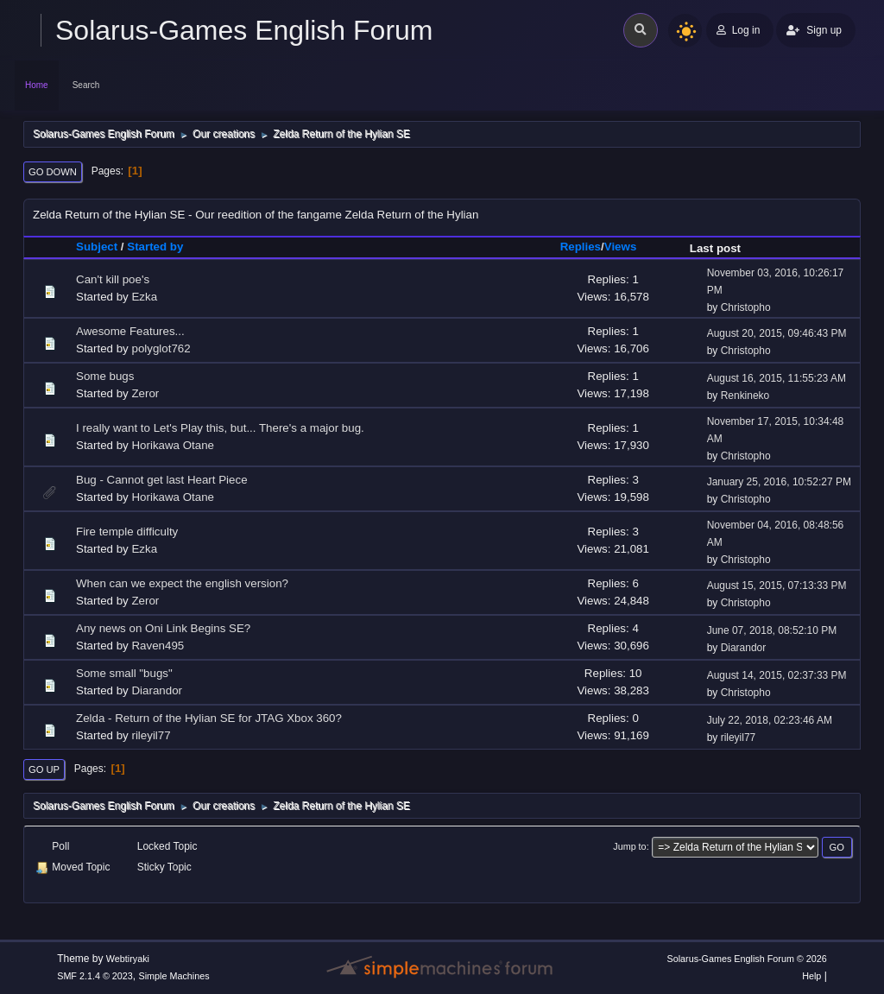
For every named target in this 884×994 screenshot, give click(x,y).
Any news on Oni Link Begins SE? (163, 628)
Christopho (746, 307)
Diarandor (744, 648)
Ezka (144, 296)
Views (628, 246)
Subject (96, 246)
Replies (580, 246)
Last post (715, 248)
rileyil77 (150, 735)
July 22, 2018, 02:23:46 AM (769, 720)
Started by (155, 246)
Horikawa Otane (172, 445)
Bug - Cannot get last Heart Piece (162, 479)
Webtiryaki (127, 958)
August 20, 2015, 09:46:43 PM (777, 333)
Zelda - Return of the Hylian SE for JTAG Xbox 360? (209, 718)
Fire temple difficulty (127, 531)
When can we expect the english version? (182, 583)
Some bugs (105, 376)
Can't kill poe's (112, 279)
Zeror (145, 393)
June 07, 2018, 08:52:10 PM (772, 630)
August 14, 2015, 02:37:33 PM (777, 675)
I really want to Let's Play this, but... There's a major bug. (220, 427)
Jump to (629, 846)
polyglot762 (160, 348)
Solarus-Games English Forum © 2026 (746, 958)
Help (811, 976)
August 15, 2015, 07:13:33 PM (777, 585)
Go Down (52, 172)
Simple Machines (174, 976)
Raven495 (157, 645)
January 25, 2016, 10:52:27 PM (779, 482)
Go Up (44, 769)
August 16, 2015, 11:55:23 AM (776, 378)
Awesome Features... (130, 331)
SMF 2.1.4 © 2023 (95, 976)
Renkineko (745, 395)
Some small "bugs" (124, 673)
